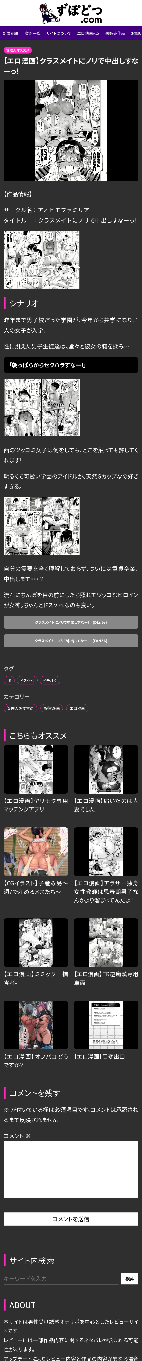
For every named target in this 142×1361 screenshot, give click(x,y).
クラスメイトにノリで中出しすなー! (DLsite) (71, 635)
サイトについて (78, 36)
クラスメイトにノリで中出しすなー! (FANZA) (71, 661)
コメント (17, 1166)
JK (11, 704)
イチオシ (69, 704)
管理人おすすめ (27, 736)
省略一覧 (42, 36)
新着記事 (14, 36)
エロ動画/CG (118, 36)
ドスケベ (36, 704)
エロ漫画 (107, 736)
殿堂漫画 (71, 736)
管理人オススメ (23, 56)
